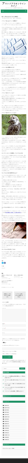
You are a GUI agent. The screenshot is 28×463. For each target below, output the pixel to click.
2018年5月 (6, 439)
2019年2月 (6, 432)
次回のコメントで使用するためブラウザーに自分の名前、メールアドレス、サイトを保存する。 (13, 339)
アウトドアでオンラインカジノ (14, 5)
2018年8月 (6, 437)
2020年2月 (6, 423)
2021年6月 (6, 412)
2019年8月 (6, 428)
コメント (4, 308)
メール (4, 328)
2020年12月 (6, 416)
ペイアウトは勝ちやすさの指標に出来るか (19, 295)
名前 (3, 323)
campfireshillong (18, 18)
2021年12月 (6, 407)
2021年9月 (6, 410)
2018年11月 (6, 435)
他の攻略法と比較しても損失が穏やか (13, 212)
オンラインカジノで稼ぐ (10, 287)
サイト (3, 332)
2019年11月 (6, 426)
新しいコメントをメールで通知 (9, 351)
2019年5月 (6, 430)
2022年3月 (6, 405)
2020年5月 (6, 421)
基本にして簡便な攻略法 (18, 275)
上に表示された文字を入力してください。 (11, 345)
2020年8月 (6, 419)
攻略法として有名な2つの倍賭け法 (7, 295)
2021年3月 (6, 414)
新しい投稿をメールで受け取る (9, 353)
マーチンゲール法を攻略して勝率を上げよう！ (14, 391)
